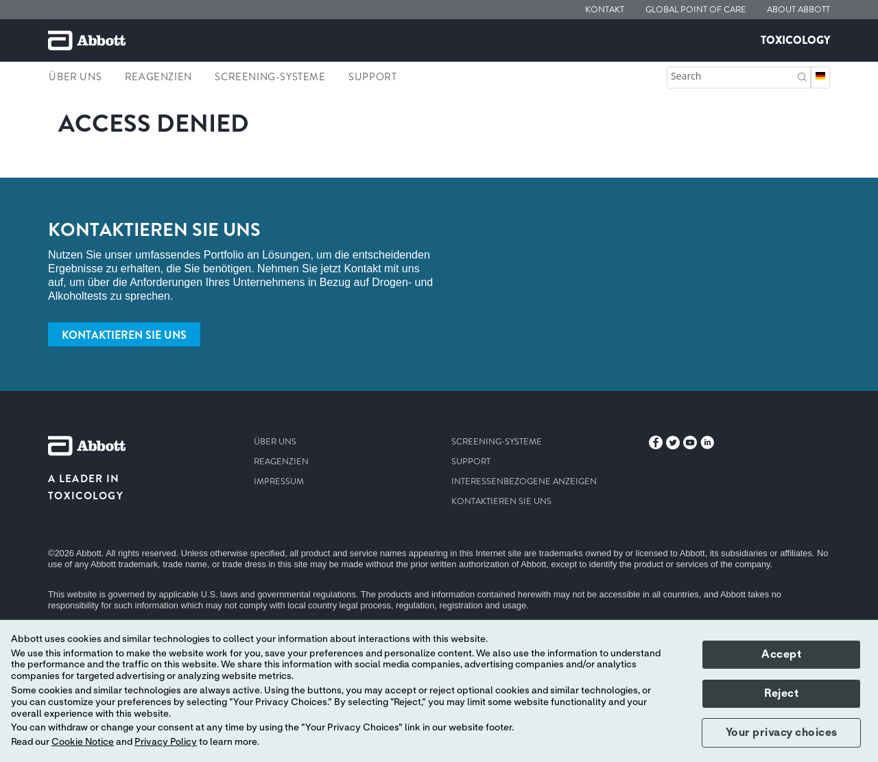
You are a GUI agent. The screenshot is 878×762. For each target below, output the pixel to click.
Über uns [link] (75, 77)
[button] (802, 76)
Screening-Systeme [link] (270, 77)
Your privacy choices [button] (782, 732)
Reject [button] (781, 693)
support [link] (372, 77)
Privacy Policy (165, 742)
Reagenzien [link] (158, 77)
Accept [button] (781, 654)
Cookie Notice (82, 742)
